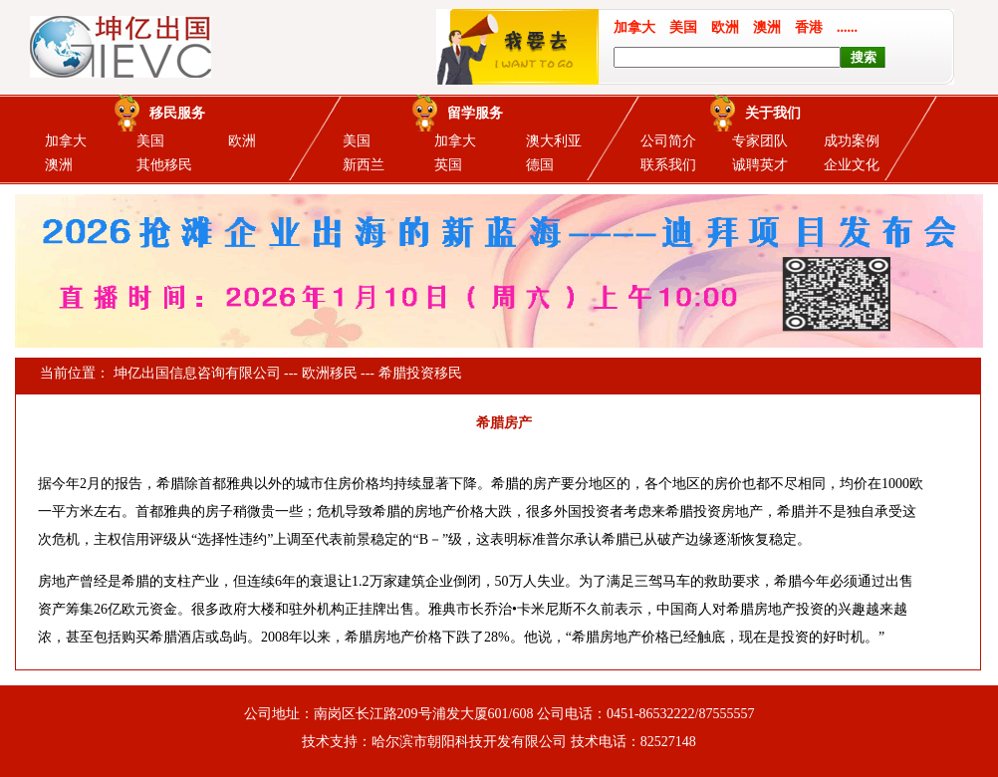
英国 (448, 164)
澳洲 (59, 164)
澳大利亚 (554, 140)
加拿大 (66, 140)
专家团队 (760, 140)
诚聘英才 (760, 164)
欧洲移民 (330, 373)
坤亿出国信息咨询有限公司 (197, 373)
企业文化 (851, 164)
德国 (540, 164)
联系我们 (668, 164)
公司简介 (668, 140)
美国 (150, 140)
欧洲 (242, 140)
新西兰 (363, 164)
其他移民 (164, 164)
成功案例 (851, 140)
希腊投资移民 (420, 373)
